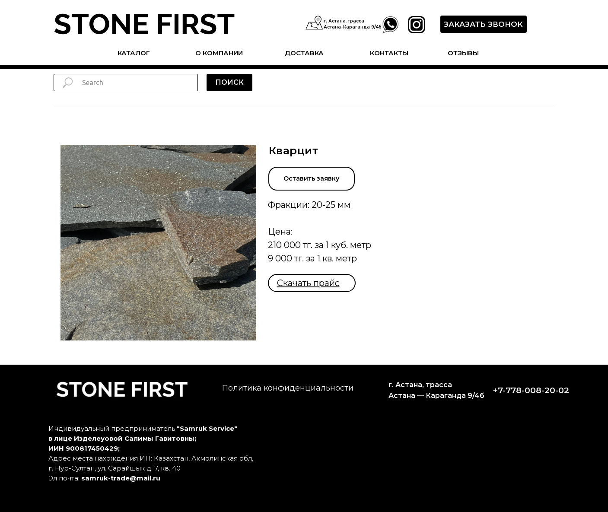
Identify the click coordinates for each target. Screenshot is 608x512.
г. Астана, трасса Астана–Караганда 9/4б (353, 24)
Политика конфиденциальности (287, 388)
